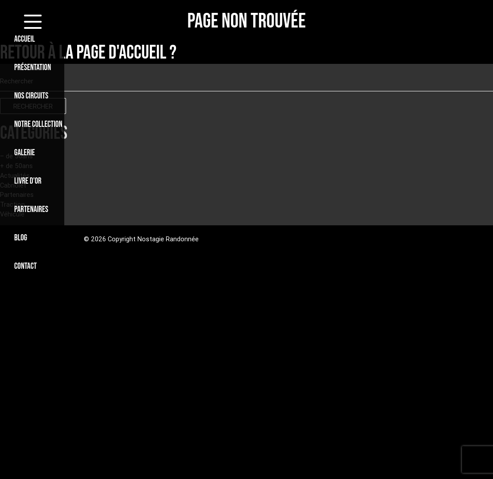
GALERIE (24, 153)
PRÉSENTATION (32, 68)
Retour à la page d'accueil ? (88, 52)
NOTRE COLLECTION (38, 124)
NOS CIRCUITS (31, 96)
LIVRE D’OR (27, 181)
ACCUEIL (24, 39)
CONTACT (25, 266)
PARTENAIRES (31, 209)
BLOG (20, 238)
